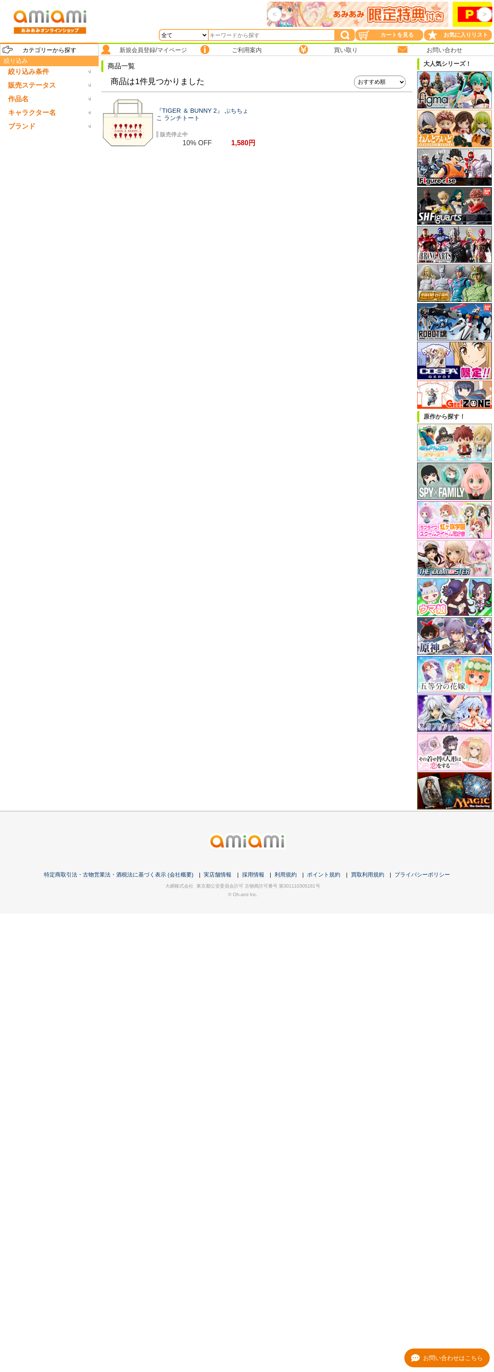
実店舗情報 (217, 874)
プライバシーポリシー (422, 874)
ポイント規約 (323, 874)
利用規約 (286, 874)
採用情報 (253, 874)
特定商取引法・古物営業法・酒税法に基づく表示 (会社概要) (118, 874)
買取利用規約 (367, 874)
